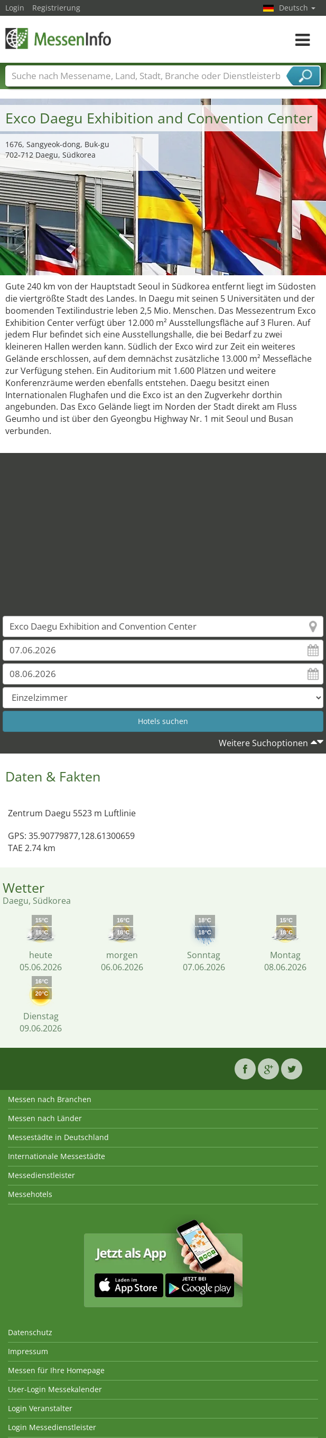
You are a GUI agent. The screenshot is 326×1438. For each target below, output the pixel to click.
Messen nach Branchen (49, 1099)
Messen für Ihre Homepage (56, 1370)
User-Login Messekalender (55, 1389)
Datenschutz (30, 1332)
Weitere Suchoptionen (263, 743)
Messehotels (30, 1194)
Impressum (28, 1351)
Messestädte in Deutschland (58, 1137)
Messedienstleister (41, 1175)
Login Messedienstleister (52, 1427)
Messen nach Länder (45, 1118)
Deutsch (297, 8)
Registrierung (56, 8)
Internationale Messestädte (56, 1156)
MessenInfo (58, 38)
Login (14, 8)
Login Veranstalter (40, 1408)
